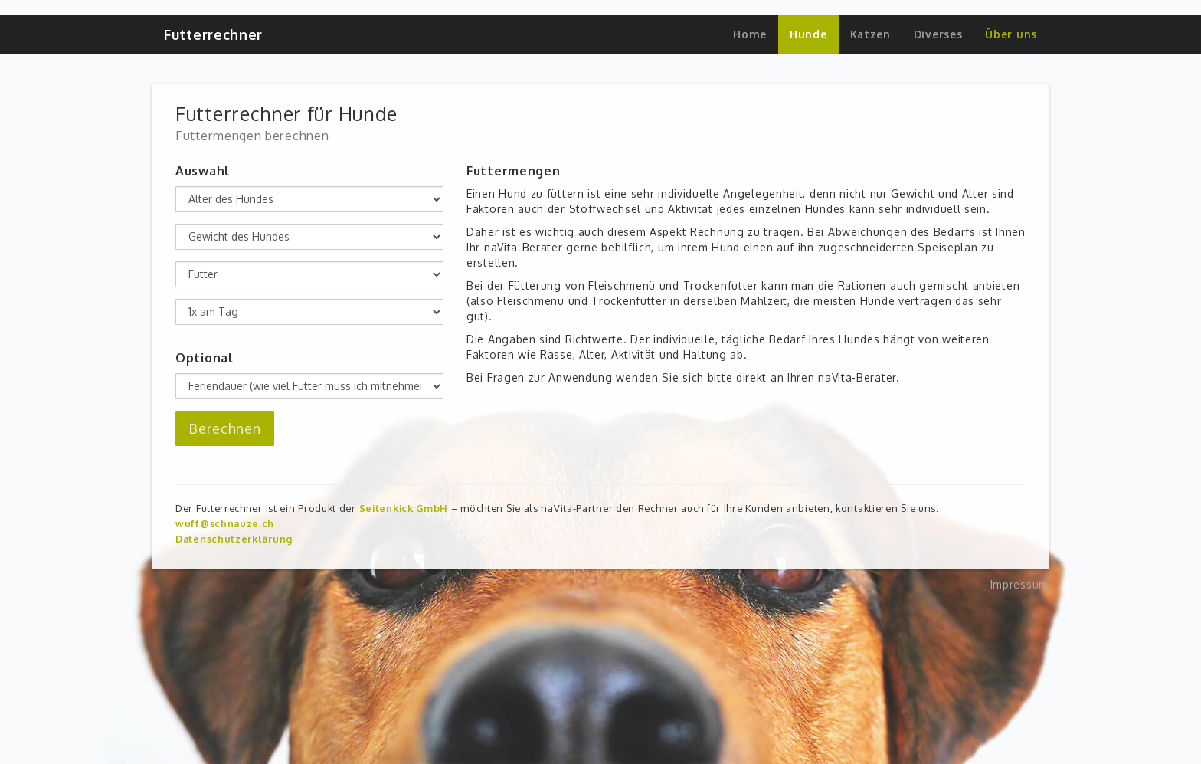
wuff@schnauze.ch (224, 523)
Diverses (938, 34)
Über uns (1011, 34)
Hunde (808, 34)
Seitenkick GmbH (404, 508)
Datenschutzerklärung (234, 539)
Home (750, 34)
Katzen (870, 34)
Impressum (1019, 584)
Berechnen (224, 428)
